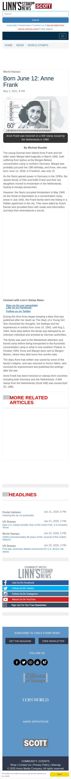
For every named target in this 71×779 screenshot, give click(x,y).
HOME (9, 45)
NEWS (20, 45)
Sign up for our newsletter (22, 305)
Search (35, 20)
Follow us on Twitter (18, 311)
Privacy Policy (41, 765)
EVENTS (44, 761)
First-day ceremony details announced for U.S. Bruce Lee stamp (33, 550)
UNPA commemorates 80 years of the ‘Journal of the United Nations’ (34, 538)
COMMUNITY (29, 761)
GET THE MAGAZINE (20, 641)
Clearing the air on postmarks (18, 515)
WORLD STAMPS (38, 45)
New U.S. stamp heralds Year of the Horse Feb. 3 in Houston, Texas (35, 526)
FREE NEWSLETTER (53, 641)
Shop (13, 765)
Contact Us (24, 765)
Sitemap (56, 765)
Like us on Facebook (19, 307)
